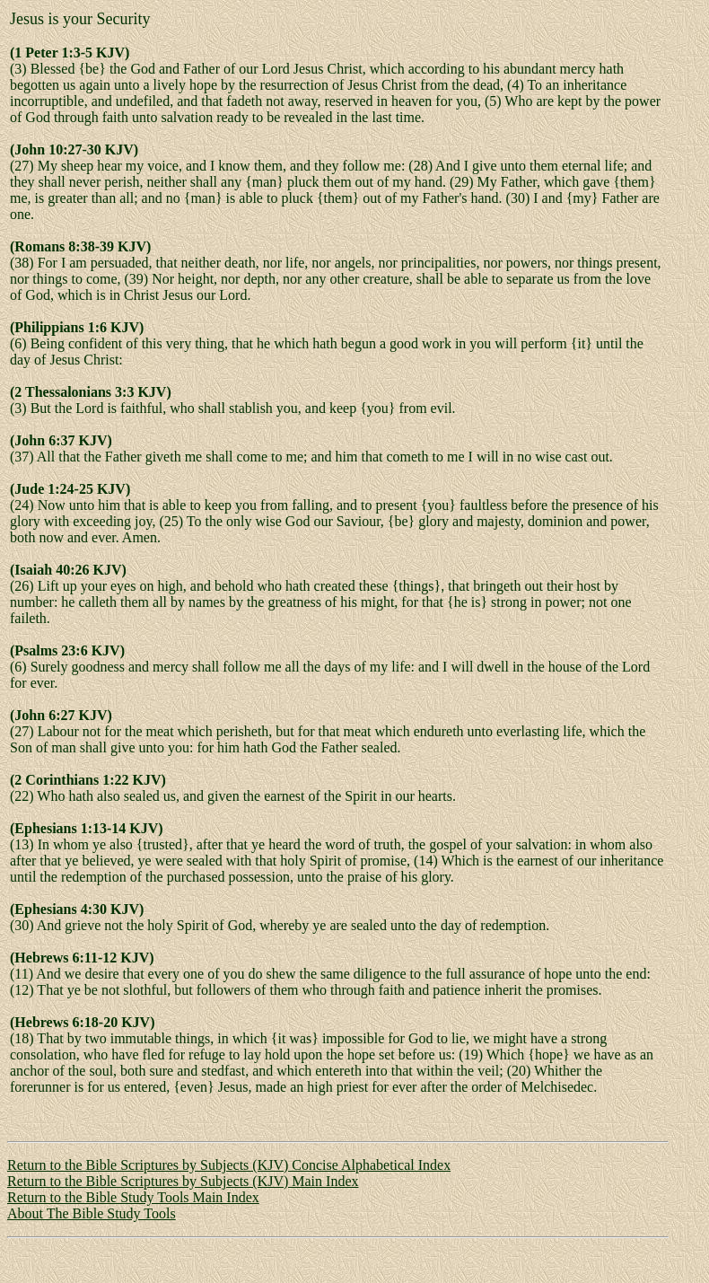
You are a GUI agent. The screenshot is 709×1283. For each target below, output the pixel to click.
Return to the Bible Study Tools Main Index (133, 1197)
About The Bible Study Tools (91, 1213)
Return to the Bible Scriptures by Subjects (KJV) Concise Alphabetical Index (229, 1165)
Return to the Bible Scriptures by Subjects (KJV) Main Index (183, 1181)
